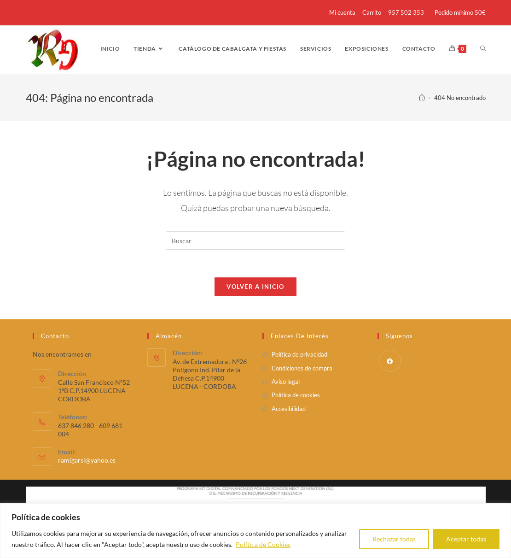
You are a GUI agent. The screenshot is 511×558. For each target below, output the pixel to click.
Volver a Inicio (255, 286)
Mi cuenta (342, 12)
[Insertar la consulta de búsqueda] (255, 240)
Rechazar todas (394, 539)
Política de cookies (296, 395)
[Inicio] (422, 97)
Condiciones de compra (302, 368)
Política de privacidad (299, 354)
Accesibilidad (289, 408)
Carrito (371, 12)
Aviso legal (286, 381)
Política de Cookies (263, 544)
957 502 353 (406, 12)
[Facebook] (390, 361)
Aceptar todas (466, 539)
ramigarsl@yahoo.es (87, 460)
